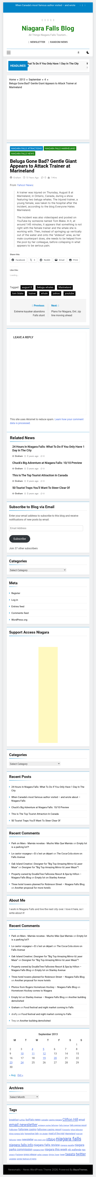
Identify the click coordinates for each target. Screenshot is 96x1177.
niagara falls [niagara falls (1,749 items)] (68, 1138)
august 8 (27, 287)
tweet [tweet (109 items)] (62, 1154)
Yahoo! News (25, 185)
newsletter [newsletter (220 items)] (27, 1139)
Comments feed (20, 613)
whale (44, 293)
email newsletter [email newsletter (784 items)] (23, 1124)
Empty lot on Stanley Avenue (50, 877)
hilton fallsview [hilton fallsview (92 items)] (77, 1130)
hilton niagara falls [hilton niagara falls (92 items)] (16, 1134)
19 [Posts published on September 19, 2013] (44, 1058)
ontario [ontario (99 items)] (12, 1155)
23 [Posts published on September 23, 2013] (11, 1062)
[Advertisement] (48, 113)
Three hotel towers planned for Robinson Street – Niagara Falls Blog (47, 884)
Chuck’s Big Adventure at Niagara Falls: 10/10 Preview (47, 462)
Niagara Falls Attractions (26, 148)
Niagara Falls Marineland (60, 148)
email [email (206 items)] (82, 1119)
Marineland (64, 287)
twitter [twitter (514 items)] (81, 1154)
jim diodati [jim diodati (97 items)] (43, 1134)
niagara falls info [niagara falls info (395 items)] (21, 1145)
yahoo (56, 293)
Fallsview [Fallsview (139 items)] (13, 1129)
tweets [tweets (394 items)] (70, 1154)
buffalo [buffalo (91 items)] (22, 1120)
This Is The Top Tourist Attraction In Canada (40, 475)
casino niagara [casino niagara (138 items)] (55, 1120)
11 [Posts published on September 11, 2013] (33, 1053)
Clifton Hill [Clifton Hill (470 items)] (70, 1119)
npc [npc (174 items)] (84, 1149)
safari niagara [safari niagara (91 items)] (42, 1155)
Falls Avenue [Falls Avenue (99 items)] (64, 1125)
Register (15, 593)
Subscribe (19, 538)
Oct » (20, 1075)
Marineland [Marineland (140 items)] (70, 1133)
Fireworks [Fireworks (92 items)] (66, 1130)
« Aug (12, 1075)
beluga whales (45, 287)
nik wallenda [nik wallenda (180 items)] (74, 1149)
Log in (14, 599)
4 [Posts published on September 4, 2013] (32, 1049)
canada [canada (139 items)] (44, 1120)
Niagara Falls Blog (48, 28)
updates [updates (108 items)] (12, 1159)
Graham (17, 177)
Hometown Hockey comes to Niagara (31, 990)
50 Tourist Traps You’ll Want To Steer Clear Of (41, 487)
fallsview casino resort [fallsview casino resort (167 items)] (49, 1129)
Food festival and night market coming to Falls (49, 1007)
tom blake (17, 293)
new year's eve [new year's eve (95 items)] (40, 1140)
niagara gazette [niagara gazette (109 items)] (67, 1145)
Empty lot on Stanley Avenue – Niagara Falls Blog (37, 997)
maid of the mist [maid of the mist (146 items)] (57, 1133)
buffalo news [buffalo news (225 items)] (33, 1119)
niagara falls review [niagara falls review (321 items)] (47, 1145)
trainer (32, 293)
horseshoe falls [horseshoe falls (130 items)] (32, 1133)
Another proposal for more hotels (33, 887)
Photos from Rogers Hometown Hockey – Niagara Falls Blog (44, 987)
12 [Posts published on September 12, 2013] (44, 1053)
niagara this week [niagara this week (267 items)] (56, 1149)
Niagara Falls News (22, 153)
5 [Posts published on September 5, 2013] (43, 1049)
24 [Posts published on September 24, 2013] (22, 1062)
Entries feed (17, 606)
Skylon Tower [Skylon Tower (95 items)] (54, 1155)
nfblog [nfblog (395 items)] (50, 1139)
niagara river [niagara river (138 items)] (38, 1150)
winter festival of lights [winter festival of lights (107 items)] (26, 1159)
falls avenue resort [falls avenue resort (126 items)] (78, 1125)
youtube (69, 293)
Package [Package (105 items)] (19, 1154)
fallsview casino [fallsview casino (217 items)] (27, 1129)
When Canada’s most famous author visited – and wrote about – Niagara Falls (45, 5)
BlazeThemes (80, 1169)
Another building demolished (35, 1020)
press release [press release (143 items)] (30, 1154)
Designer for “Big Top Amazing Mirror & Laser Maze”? (50, 867)
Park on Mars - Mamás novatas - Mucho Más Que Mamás (42, 843)
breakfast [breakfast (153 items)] (14, 1119)
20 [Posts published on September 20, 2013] (55, 1058)
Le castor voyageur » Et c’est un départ (32, 853)
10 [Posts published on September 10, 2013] (22, 1053)
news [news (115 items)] (19, 1140)
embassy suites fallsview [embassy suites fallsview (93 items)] (48, 1125)
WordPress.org (19, 619)
